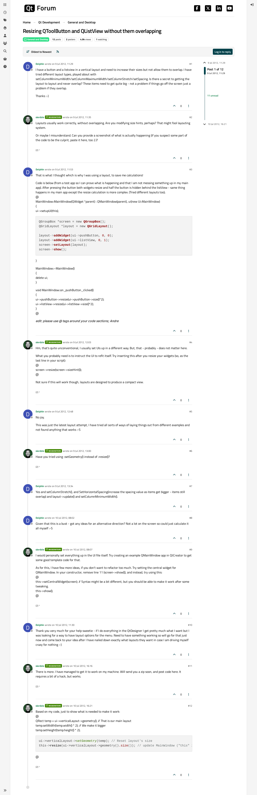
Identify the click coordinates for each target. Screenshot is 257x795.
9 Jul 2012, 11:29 (64, 64)
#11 (190, 666)
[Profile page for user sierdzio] (28, 120)
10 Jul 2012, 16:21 (82, 706)
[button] (5, 790)
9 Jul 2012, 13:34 (64, 486)
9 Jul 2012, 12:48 (64, 411)
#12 (190, 706)
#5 (190, 411)
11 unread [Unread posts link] (212, 95)
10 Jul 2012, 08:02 (64, 518)
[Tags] (5, 20)
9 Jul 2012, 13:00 (82, 451)
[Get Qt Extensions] (5, 59)
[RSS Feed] (58, 52)
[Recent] (5, 12)
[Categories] (5, 5)
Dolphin (40, 64)
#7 (190, 486)
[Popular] (5, 28)
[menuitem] (251, 5)
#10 (190, 625)
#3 (190, 169)
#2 (190, 117)
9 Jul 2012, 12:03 (82, 342)
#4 (190, 342)
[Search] (5, 51)
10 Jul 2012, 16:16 (82, 666)
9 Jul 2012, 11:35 (82, 117)
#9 (190, 549)
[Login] (251, 5)
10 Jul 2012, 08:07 (82, 549)
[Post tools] (188, 106)
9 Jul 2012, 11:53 (64, 169)
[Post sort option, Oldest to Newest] (39, 52)
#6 (190, 451)
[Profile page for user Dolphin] (28, 66)
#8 (190, 518)
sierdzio (40, 117)
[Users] (5, 35)
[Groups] (5, 43)
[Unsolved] (5, 66)
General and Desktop (36, 39)
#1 (190, 64)
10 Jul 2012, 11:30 (64, 625)
